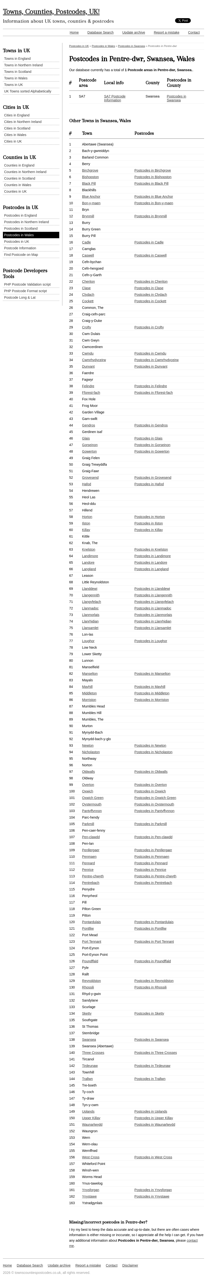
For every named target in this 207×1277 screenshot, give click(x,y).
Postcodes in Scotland (21, 228)
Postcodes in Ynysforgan (153, 1190)
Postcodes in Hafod (149, 484)
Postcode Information (20, 248)
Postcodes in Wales (19, 235)
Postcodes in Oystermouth (154, 804)
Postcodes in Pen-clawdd (153, 837)
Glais (86, 438)
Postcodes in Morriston (151, 700)
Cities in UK (13, 141)
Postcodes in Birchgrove (152, 170)
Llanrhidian (90, 621)
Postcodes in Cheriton (151, 281)
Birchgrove (90, 170)
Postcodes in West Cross (153, 1157)
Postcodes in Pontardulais (154, 922)
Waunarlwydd (92, 1124)
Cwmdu (87, 353)
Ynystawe (89, 1196)
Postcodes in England (20, 215)
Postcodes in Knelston (151, 549)
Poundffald (90, 961)
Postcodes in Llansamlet (152, 628)
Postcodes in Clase (148, 288)
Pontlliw (88, 928)
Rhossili (88, 987)
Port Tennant (91, 941)
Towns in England (17, 59)
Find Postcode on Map (21, 255)
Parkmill (88, 824)
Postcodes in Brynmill (150, 216)
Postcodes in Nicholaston (153, 752)
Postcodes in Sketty (149, 1013)
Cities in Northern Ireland (23, 122)
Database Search (101, 32)
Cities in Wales (15, 135)
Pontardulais (91, 922)
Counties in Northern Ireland (25, 172)
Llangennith (90, 595)
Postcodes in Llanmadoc (152, 608)
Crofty (86, 327)
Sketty (86, 1013)
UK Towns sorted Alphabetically (27, 91)
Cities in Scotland (17, 128)
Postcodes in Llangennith (153, 595)
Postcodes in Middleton (152, 693)
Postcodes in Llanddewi (152, 589)
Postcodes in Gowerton (152, 451)
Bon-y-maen (91, 203)
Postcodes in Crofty (149, 327)
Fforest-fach (91, 393)
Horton (87, 517)
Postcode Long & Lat (20, 297)
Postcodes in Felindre (150, 386)
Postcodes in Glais (148, 438)
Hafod (86, 484)
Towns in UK (13, 85)
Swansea (89, 1039)
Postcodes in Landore (150, 562)
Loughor (88, 641)
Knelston (88, 549)
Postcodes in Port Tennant (154, 941)
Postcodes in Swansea (131, 46)
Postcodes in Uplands (150, 1111)
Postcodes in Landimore (152, 556)
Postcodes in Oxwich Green (155, 798)
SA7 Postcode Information (115, 98)
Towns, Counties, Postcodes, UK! (51, 11)
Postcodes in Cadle (149, 242)
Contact (194, 32)
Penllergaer (90, 850)
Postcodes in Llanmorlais (153, 615)
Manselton (90, 674)
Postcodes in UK (16, 241)
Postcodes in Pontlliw (150, 928)
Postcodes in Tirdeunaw (152, 1066)
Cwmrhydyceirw (94, 360)
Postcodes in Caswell (150, 255)
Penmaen (89, 857)
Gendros (88, 425)
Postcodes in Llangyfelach (154, 602)
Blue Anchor (91, 196)
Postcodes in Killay (148, 530)
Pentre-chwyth (93, 876)
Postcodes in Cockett (150, 301)
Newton (87, 745)
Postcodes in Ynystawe (152, 1196)
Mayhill (87, 687)
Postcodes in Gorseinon (152, 445)
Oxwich (87, 791)
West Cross (90, 1157)
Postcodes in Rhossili (150, 987)
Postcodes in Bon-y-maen (153, 203)
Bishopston (90, 177)
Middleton (89, 693)
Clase (86, 288)
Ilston (86, 523)
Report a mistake (166, 32)
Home (74, 32)
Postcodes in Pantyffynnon (154, 811)
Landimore (90, 556)
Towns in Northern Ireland (23, 65)
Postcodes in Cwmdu (150, 353)
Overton (88, 785)
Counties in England (19, 165)
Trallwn (87, 1079)
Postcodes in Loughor (150, 641)
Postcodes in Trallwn (149, 1079)
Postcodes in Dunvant (150, 366)
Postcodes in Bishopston (152, 177)
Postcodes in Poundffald (152, 961)
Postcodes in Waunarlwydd (154, 1124)
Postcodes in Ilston (148, 523)
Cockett (87, 301)
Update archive (133, 32)
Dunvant (88, 366)
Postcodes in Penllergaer (153, 850)
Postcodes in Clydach (150, 294)
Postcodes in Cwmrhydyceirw (156, 360)
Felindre (88, 386)
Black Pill (89, 183)
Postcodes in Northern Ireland (26, 222)
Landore (88, 562)
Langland (89, 569)
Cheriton (88, 281)
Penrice (87, 870)
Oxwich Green (93, 798)
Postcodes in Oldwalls (151, 772)
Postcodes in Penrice (150, 870)
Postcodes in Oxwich (150, 791)
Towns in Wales (16, 78)
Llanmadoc (90, 608)
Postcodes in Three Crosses (155, 1053)
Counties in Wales (17, 185)
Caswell (88, 255)
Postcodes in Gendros (151, 425)
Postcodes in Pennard (151, 863)
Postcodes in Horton (149, 517)
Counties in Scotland (19, 178)
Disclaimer (130, 1265)
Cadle (86, 242)
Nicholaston (91, 752)
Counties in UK (15, 191)
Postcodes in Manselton (152, 674)
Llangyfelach (91, 602)
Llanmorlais (90, 615)
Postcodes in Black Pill (151, 183)
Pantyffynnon (92, 811)
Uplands (88, 1111)
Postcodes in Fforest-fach (153, 393)
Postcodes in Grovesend (152, 477)
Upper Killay (91, 1118)
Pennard (88, 863)
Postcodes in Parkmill (150, 824)
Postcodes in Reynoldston (154, 981)
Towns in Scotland (17, 72)
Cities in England (17, 115)
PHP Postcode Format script (25, 291)
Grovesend (90, 477)
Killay (86, 530)
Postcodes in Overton (150, 785)
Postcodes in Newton (150, 745)
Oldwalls (88, 772)
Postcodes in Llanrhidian (152, 621)
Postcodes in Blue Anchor (153, 196)
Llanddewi (89, 589)
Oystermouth (91, 804)
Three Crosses (93, 1053)
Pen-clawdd (91, 837)
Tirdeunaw (90, 1066)
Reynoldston (91, 981)
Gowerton (89, 451)
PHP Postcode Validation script (27, 284)
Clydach (88, 294)
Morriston (89, 700)
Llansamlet (90, 628)
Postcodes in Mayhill (149, 687)
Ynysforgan (90, 1190)
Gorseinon (90, 445)
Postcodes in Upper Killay (153, 1118)
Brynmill (88, 216)
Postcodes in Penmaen (151, 857)
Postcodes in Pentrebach (153, 883)
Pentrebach (90, 883)
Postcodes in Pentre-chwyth (155, 876)
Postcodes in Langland (151, 569)
